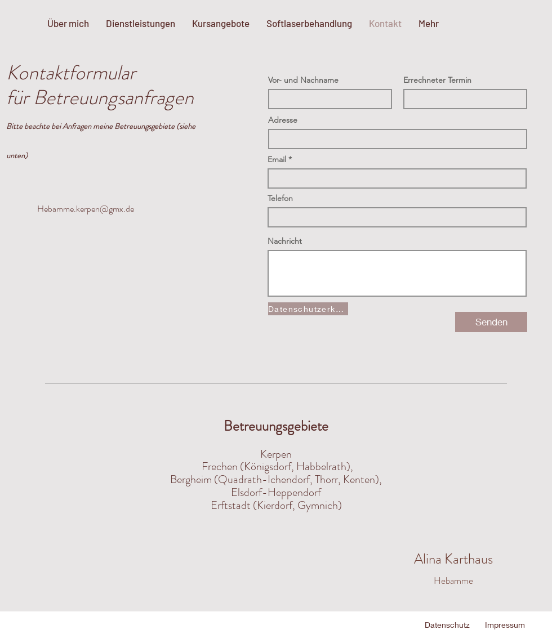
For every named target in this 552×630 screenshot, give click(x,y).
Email (277, 159)
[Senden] (491, 322)
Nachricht (285, 241)
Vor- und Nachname (303, 80)
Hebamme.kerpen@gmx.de (85, 208)
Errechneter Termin (437, 80)
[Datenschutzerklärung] (308, 308)
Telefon (280, 198)
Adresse (282, 120)
